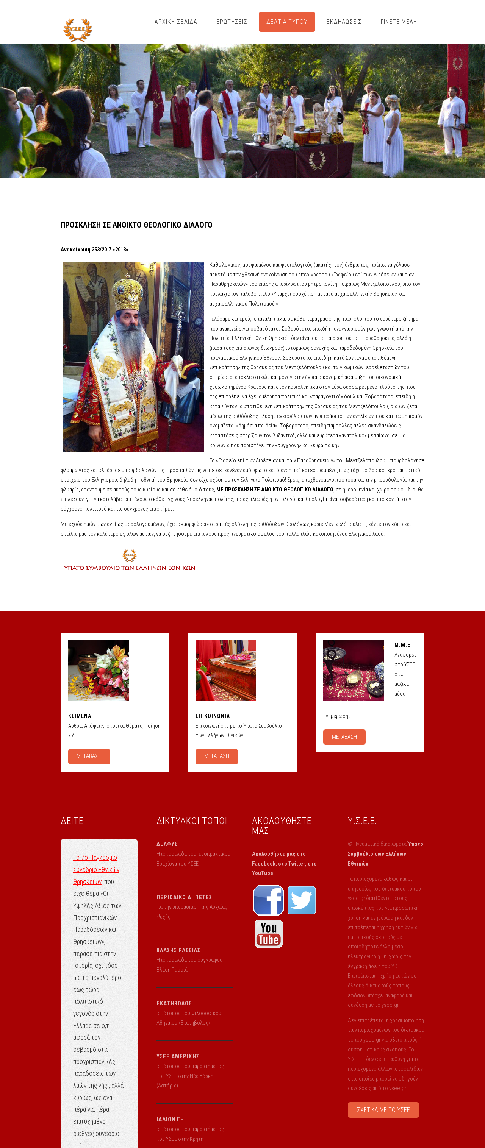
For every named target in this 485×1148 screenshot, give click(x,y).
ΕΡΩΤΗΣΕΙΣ (231, 21)
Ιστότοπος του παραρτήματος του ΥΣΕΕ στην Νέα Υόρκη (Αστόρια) (190, 1076)
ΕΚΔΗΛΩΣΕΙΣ (344, 21)
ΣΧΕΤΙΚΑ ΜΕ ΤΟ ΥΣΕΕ (383, 1110)
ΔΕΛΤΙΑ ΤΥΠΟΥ (287, 21)
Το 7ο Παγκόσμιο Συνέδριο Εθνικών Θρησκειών (96, 869)
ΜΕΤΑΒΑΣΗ (89, 756)
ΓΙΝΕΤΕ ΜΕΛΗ (399, 21)
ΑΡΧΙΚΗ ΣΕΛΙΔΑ (176, 21)
